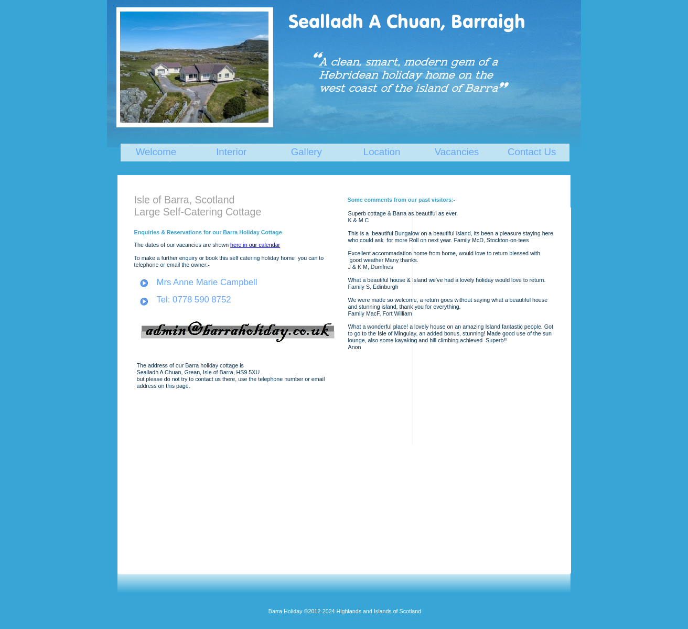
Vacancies (457, 151)
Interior (231, 151)
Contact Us (532, 151)
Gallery (306, 151)
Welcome (156, 151)
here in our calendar (255, 245)
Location (382, 151)
